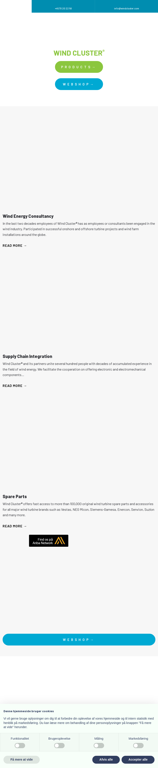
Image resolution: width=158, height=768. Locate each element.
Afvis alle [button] (106, 759)
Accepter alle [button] (138, 759)
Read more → (15, 245)
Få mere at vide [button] (21, 759)
